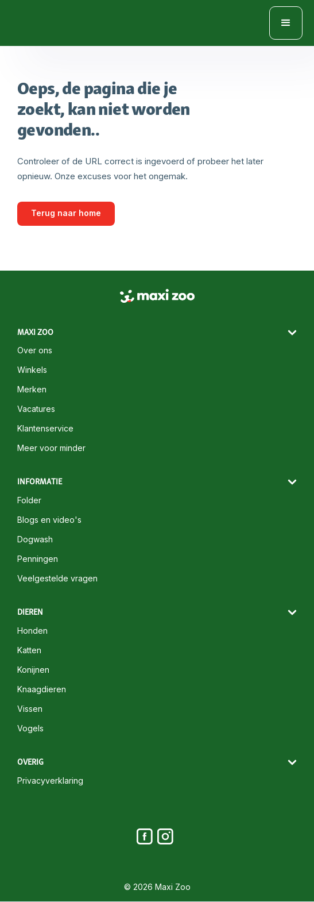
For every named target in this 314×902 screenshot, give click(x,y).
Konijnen (33, 669)
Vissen (29, 709)
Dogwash (35, 539)
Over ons (34, 350)
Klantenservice (45, 428)
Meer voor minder (51, 448)
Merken (31, 389)
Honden (32, 630)
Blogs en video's (49, 520)
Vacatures (36, 409)
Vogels (30, 728)
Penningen (37, 559)
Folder (29, 500)
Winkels (32, 370)
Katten (29, 650)
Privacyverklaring (50, 780)
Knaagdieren (41, 689)
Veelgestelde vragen (57, 578)
